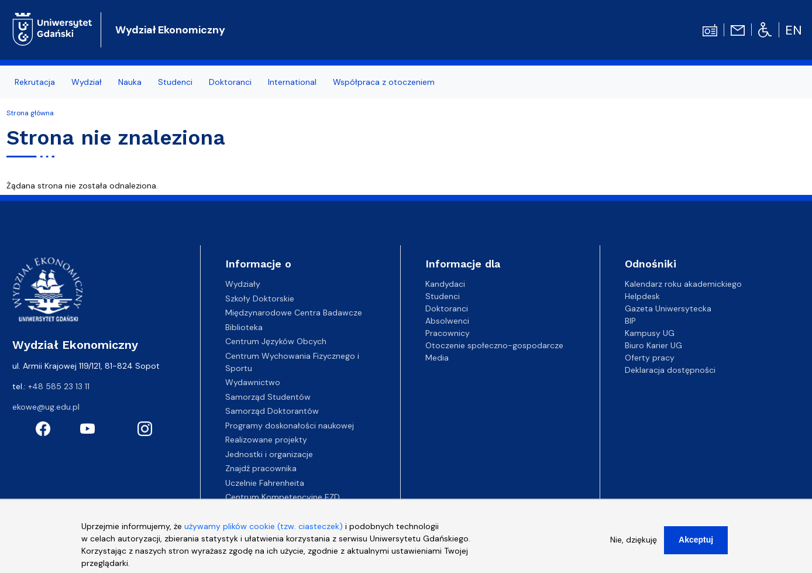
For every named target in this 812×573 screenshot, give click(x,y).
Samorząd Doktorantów (272, 411)
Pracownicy (447, 333)
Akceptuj (696, 539)
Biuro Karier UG (653, 345)
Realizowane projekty (266, 439)
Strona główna (30, 113)
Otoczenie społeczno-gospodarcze (494, 345)
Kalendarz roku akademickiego (683, 284)
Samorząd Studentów (268, 397)
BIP (630, 320)
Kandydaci (445, 284)
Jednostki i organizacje (269, 454)
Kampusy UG (650, 333)
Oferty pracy (650, 357)
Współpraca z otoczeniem (384, 82)
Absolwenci (447, 320)
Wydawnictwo (252, 382)
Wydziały (242, 284)
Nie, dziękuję (633, 539)
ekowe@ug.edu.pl (46, 407)
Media (437, 357)
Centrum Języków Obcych (275, 341)
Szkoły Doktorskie (259, 298)
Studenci (175, 82)
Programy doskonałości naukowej (289, 425)
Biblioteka (244, 327)
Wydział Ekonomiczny (170, 30)
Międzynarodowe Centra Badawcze (293, 312)
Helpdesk (642, 296)
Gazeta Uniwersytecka (668, 308)
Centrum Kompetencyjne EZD (282, 497)
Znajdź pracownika (261, 468)
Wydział (86, 82)
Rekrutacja (35, 82)
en (793, 30)
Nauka (130, 82)
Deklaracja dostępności (670, 370)
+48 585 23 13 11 (59, 386)
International (292, 82)
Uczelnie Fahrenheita (264, 483)
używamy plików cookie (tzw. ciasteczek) (263, 526)
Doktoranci (230, 82)
